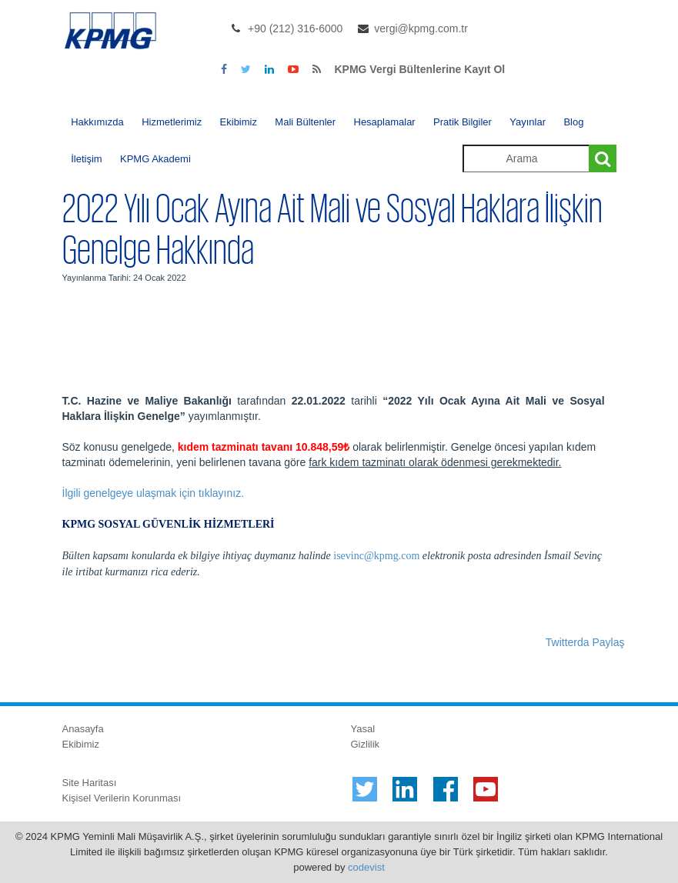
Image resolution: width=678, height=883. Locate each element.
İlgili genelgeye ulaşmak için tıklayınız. (153, 493)
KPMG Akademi (155, 159)
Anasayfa (83, 729)
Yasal (363, 729)
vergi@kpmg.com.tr (421, 28)
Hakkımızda (97, 122)
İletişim (86, 159)
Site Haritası (89, 782)
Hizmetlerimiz (172, 122)
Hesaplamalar (385, 122)
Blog (573, 122)
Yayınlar (527, 122)
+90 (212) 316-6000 (295, 28)
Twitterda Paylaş (585, 642)
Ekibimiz (238, 122)
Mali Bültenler (305, 122)
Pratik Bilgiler (462, 122)
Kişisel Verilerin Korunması (122, 798)
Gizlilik (365, 744)
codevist (366, 867)
